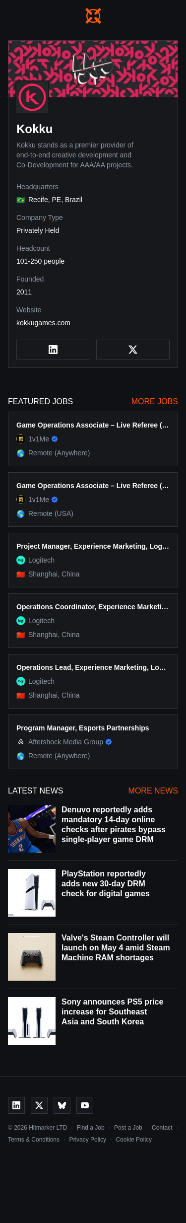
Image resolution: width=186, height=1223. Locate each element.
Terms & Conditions (34, 1139)
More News (153, 791)
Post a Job (128, 1127)
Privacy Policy (87, 1139)
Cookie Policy (134, 1139)
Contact (162, 1127)
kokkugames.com (43, 323)
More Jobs (154, 401)
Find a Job (91, 1127)
